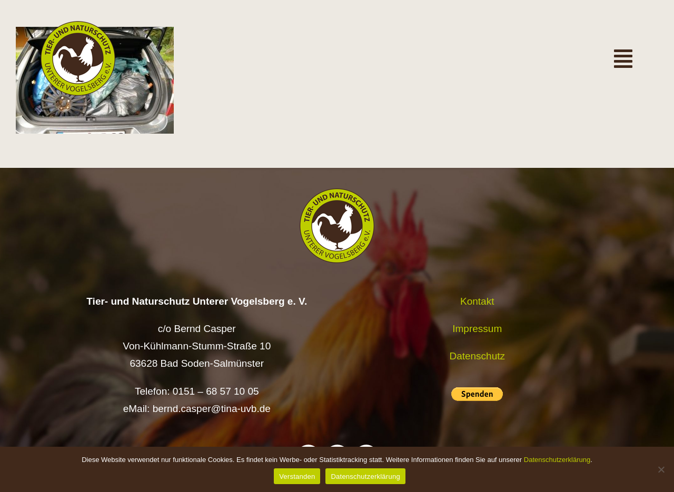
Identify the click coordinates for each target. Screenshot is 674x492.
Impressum (477, 328)
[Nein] (661, 469)
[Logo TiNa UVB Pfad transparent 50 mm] (78, 26)
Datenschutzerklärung (557, 460)
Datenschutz (477, 356)
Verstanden (297, 476)
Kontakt (477, 301)
